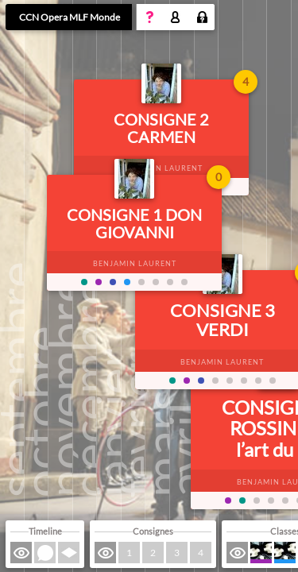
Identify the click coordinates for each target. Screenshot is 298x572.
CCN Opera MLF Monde (69, 17)
